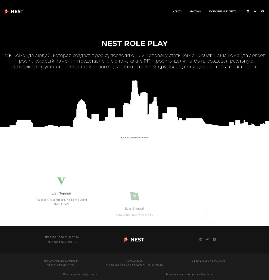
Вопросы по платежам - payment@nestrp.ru (189, 274)
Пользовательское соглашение (61, 261)
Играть (144, 6)
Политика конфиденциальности (208, 261)
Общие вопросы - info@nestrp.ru (79, 274)
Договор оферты (134, 261)
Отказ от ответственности (61, 264)
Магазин (163, 6)
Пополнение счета (189, 6)
